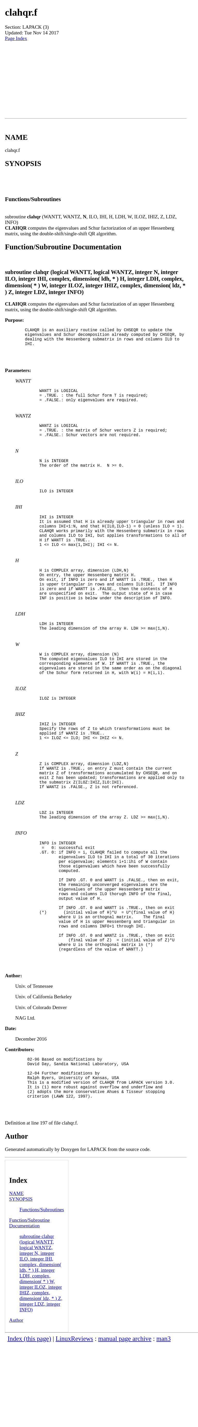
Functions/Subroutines (42, 1291)
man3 (163, 1420)
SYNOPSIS (21, 1281)
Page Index (16, 38)
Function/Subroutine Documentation (29, 1305)
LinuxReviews (74, 1420)
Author (16, 1402)
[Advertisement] (95, 80)
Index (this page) (29, 1420)
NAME (16, 1275)
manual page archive (124, 1420)
